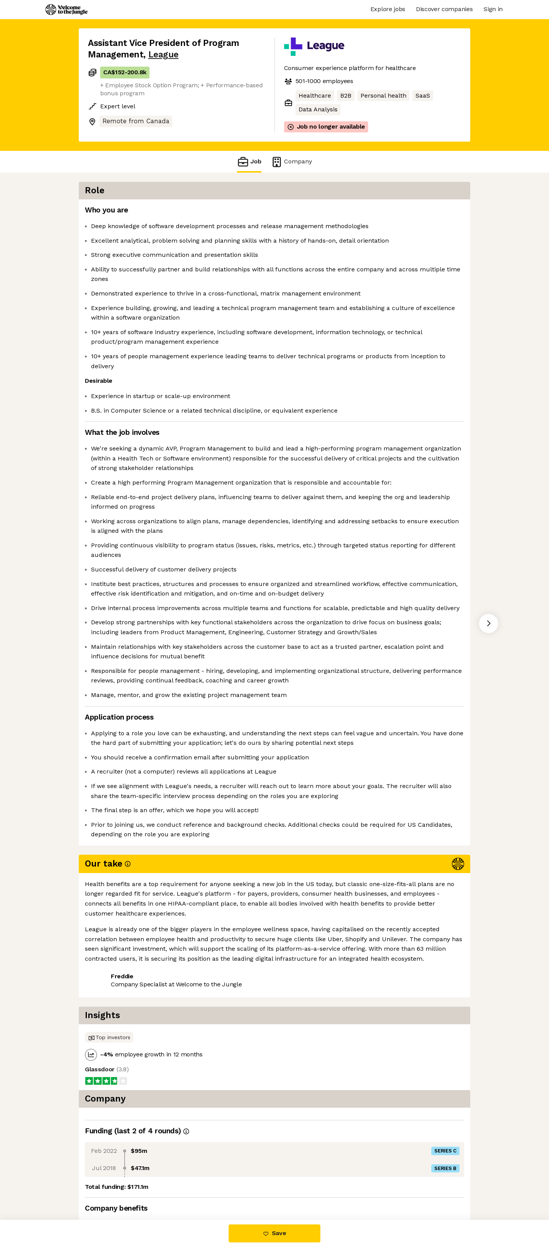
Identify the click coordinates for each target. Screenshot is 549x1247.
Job (249, 161)
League (163, 54)
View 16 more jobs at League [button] (184, 1187)
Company (291, 161)
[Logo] (66, 9)
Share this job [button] (109, 1187)
